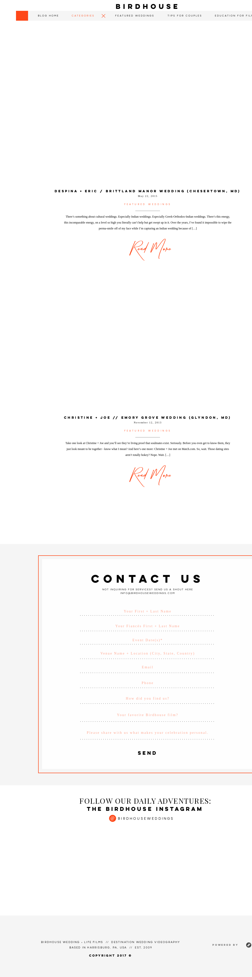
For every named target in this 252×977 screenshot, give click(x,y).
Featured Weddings (148, 204)
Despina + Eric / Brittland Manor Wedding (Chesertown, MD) (148, 191)
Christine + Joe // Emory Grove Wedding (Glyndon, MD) (147, 418)
